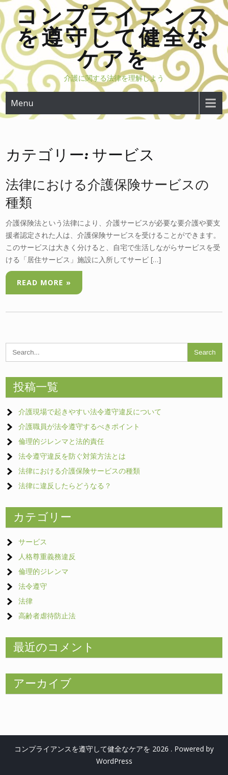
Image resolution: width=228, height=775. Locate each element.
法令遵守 (32, 586)
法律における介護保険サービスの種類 (79, 471)
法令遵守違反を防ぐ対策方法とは (72, 456)
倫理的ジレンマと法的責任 (61, 441)
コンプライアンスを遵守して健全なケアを (114, 37)
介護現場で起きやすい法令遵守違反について (90, 411)
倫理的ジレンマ (43, 571)
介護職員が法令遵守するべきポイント (79, 426)
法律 (25, 601)
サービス (32, 541)
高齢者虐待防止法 (47, 615)
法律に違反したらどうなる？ (64, 485)
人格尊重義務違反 (47, 556)
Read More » (44, 282)
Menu (22, 103)
